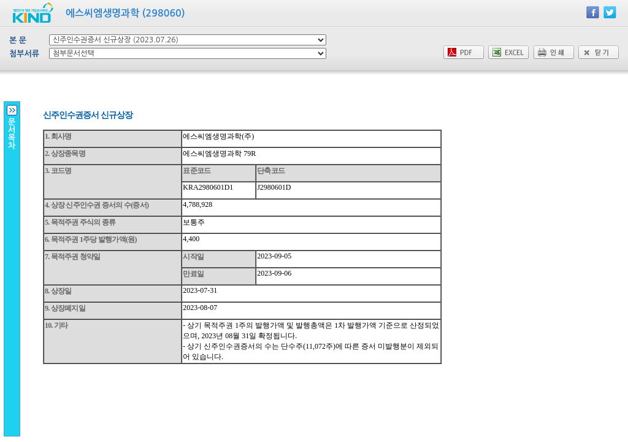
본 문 (17, 40)
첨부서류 (24, 54)
